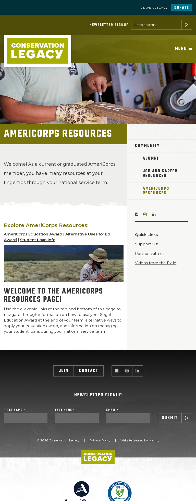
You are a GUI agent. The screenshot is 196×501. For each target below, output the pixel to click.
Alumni (150, 158)
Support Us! (146, 244)
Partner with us (149, 253)
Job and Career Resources (160, 173)
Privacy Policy (100, 440)
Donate (181, 8)
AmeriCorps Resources (156, 191)
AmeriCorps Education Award (33, 234)
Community (147, 146)
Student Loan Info (37, 239)
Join (63, 371)
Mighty (154, 440)
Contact (88, 371)
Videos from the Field (155, 262)
